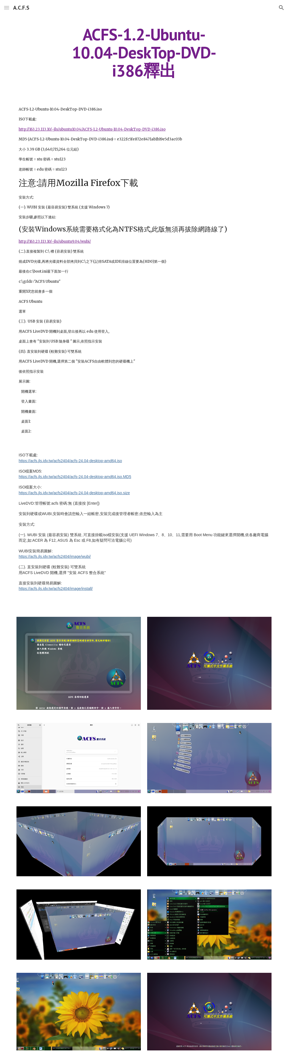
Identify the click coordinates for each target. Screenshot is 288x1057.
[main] (144, 52)
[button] (6, 7)
